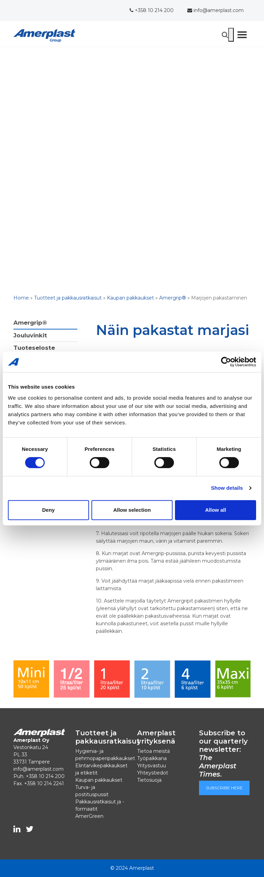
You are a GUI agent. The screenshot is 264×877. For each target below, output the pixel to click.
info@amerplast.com (215, 10)
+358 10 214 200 (152, 10)
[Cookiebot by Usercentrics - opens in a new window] (226, 362)
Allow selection (132, 510)
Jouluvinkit (30, 335)
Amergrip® (172, 298)
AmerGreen (89, 816)
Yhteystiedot (152, 773)
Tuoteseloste (34, 347)
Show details (227, 488)
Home (21, 298)
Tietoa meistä (153, 751)
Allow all (215, 510)
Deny (48, 510)
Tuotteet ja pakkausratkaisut (68, 298)
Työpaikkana (152, 758)
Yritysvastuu (151, 765)
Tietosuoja (149, 780)
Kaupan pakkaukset (130, 298)
